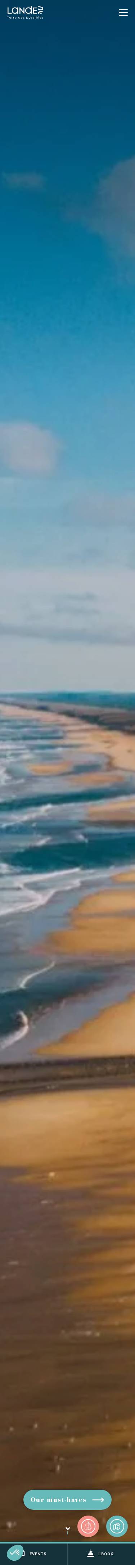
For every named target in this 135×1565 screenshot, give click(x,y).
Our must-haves (58, 1501)
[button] (15, 1552)
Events (32, 1553)
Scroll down (67, 1534)
